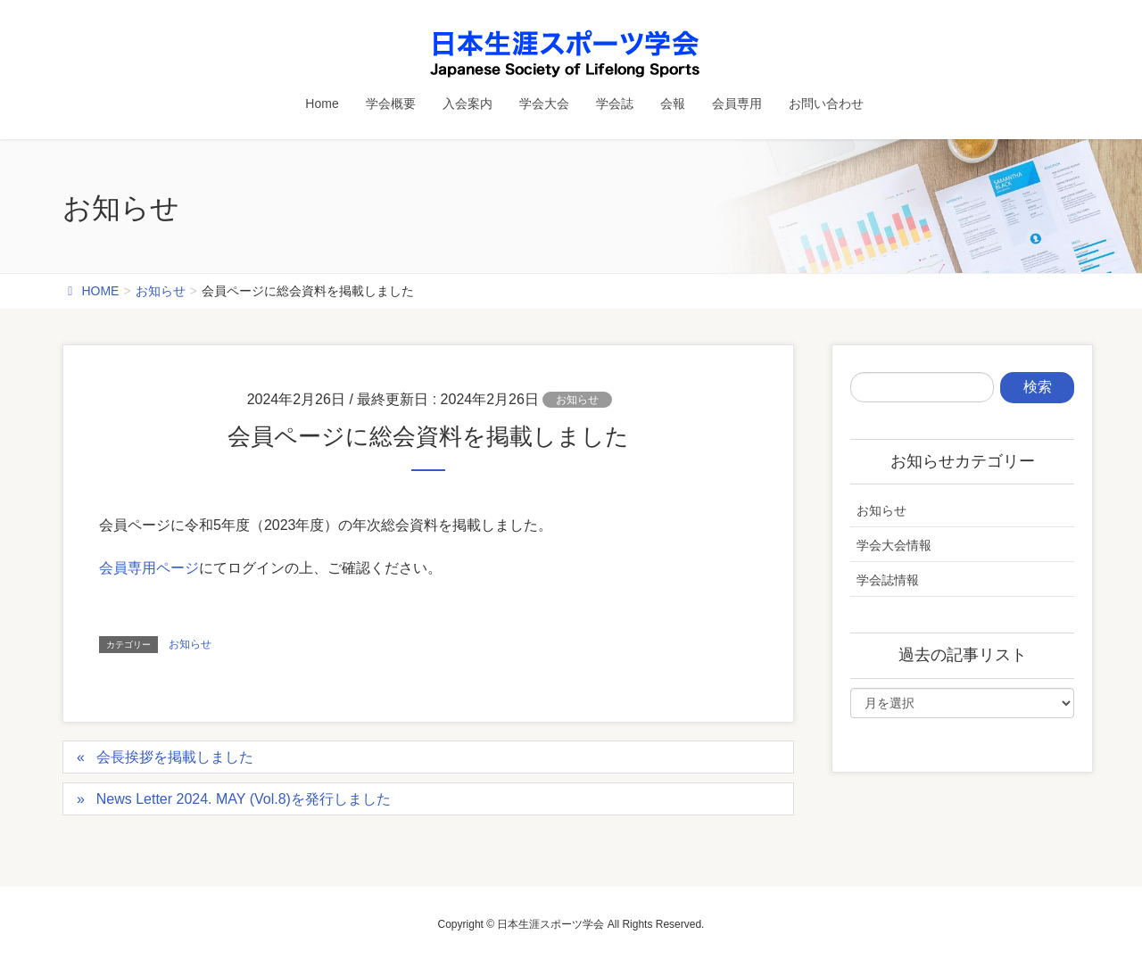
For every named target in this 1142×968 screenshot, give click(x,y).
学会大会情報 (893, 545)
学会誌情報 (887, 580)
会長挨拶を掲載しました (174, 757)
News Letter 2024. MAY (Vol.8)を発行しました (243, 799)
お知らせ (577, 399)
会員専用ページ (149, 567)
